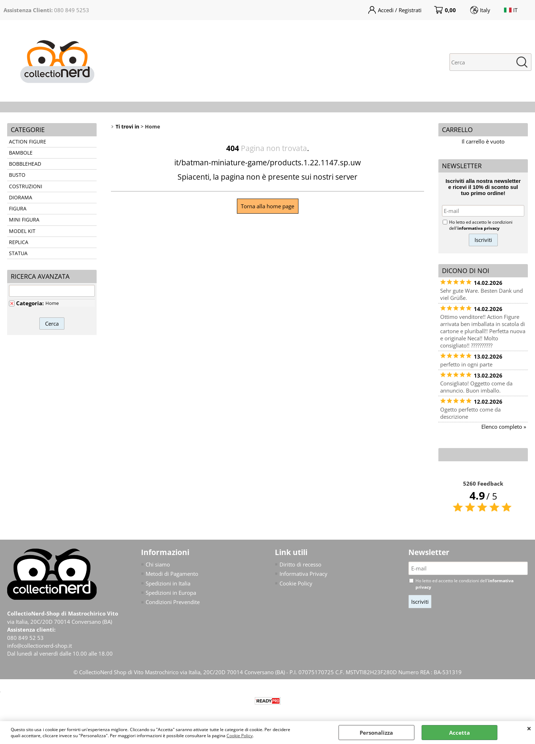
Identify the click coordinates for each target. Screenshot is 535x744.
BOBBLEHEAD (25, 164)
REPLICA (18, 242)
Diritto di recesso (300, 564)
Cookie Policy (240, 736)
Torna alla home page (267, 206)
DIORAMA (20, 197)
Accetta (459, 732)
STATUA (18, 253)
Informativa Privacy (303, 573)
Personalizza (376, 732)
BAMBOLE (21, 153)
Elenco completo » (503, 426)
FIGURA (17, 208)
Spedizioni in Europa (171, 592)
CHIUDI (529, 728)
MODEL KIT (22, 231)
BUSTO (17, 175)
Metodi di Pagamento (172, 573)
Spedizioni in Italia (168, 583)
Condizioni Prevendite (173, 602)
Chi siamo (158, 564)
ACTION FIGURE (27, 141)
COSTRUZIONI (25, 186)
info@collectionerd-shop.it (39, 646)
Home (52, 303)
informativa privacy (478, 228)
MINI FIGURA (24, 220)
